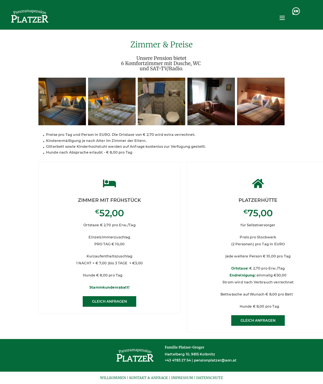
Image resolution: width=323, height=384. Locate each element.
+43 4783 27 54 (178, 360)
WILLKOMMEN (113, 378)
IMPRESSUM (182, 378)
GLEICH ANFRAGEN (109, 301)
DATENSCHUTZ (209, 378)
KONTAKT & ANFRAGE (148, 378)
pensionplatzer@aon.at (215, 360)
